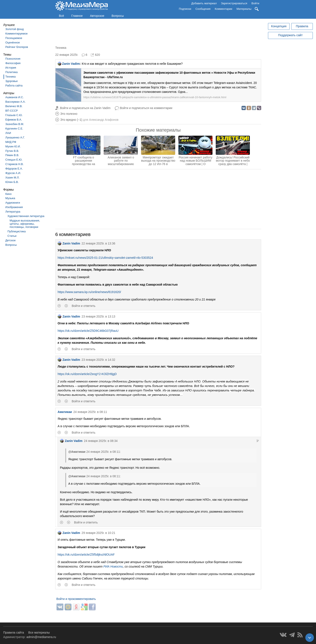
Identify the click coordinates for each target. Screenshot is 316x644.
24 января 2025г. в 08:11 (90, 412)
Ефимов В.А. (13, 119)
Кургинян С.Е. (14, 128)
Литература (12, 211)
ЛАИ (8, 133)
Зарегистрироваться (234, 3)
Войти (255, 3)
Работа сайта (14, 85)
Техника (10, 76)
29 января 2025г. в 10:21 (98, 533)
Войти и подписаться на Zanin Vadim (85, 108)
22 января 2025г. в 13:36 (98, 243)
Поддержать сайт (290, 35)
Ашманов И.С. (14, 97)
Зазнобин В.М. (14, 124)
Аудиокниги (12, 202)
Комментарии (223, 8)
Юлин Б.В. (12, 182)
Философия (12, 63)
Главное (77, 15)
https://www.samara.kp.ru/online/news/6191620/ (89, 292)
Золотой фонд (14, 29)
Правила (302, 26)
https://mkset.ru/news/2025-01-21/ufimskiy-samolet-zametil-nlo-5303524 (105, 257)
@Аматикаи (77, 451)
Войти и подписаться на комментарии (146, 108)
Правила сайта (13, 632)
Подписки (185, 8)
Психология (12, 58)
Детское (10, 240)
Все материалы (39, 632)
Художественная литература (25, 216)
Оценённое (12, 42)
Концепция (279, 26)
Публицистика (16, 231)
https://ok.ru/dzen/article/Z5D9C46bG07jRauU (88, 330)
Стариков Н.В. (14, 164)
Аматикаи (65, 412)
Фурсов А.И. (13, 173)
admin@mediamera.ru (41, 637)
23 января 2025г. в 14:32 (98, 359)
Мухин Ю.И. (13, 146)
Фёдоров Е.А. (14, 168)
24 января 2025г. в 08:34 (101, 441)
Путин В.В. (12, 150)
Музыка (10, 198)
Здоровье (11, 81)
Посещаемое (13, 38)
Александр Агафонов (103, 119)
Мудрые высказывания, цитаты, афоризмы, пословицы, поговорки (25, 224)
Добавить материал (204, 3)
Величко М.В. (14, 106)
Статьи (11, 235)
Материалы (243, 8)
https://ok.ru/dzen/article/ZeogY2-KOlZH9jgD (87, 374)
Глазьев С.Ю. (14, 115)
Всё (61, 15)
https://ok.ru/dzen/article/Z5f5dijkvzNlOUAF (86, 554)
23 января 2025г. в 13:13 (98, 316)
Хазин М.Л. (12, 177)
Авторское (97, 15)
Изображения (14, 207)
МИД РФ (10, 142)
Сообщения (203, 8)
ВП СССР (11, 110)
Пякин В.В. (12, 155)
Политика (11, 72)
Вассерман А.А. (15, 101)
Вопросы (118, 15)
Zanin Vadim (69, 63)
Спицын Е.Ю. (13, 159)
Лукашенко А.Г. (15, 137)
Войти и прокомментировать (76, 599)
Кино (8, 194)
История (10, 67)
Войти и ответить (83, 306)
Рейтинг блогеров (16, 47)
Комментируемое (16, 33)
